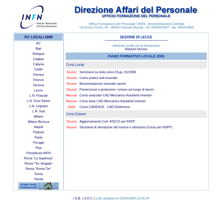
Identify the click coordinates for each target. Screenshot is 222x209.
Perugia (38, 142)
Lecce (38, 90)
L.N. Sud (38, 111)
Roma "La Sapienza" (38, 158)
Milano (38, 116)
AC (38, 43)
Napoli (38, 127)
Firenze (38, 80)
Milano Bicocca (38, 121)
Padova (38, 132)
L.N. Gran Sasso (38, 100)
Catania (38, 64)
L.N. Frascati (38, 95)
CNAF (38, 69)
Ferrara (38, 74)
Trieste (38, 179)
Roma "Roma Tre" (38, 168)
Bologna (38, 53)
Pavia (38, 137)
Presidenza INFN (38, 153)
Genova (38, 85)
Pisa (39, 147)
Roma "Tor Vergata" (38, 163)
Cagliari (38, 59)
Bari (38, 48)
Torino (38, 174)
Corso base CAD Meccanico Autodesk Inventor (112, 101)
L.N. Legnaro (38, 106)
